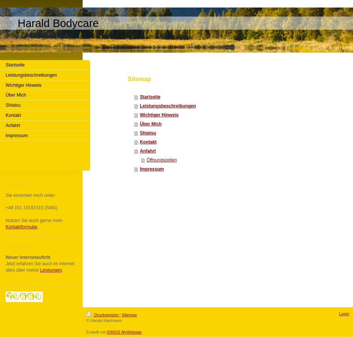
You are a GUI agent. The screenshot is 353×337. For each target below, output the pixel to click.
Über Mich (150, 124)
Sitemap (129, 315)
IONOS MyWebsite (124, 332)
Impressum (152, 169)
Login (344, 313)
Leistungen (51, 270)
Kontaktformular (21, 227)
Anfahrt (148, 151)
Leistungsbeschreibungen (168, 106)
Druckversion (102, 315)
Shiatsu (148, 133)
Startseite (150, 97)
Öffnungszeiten (161, 160)
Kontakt (148, 142)
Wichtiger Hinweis (159, 115)
